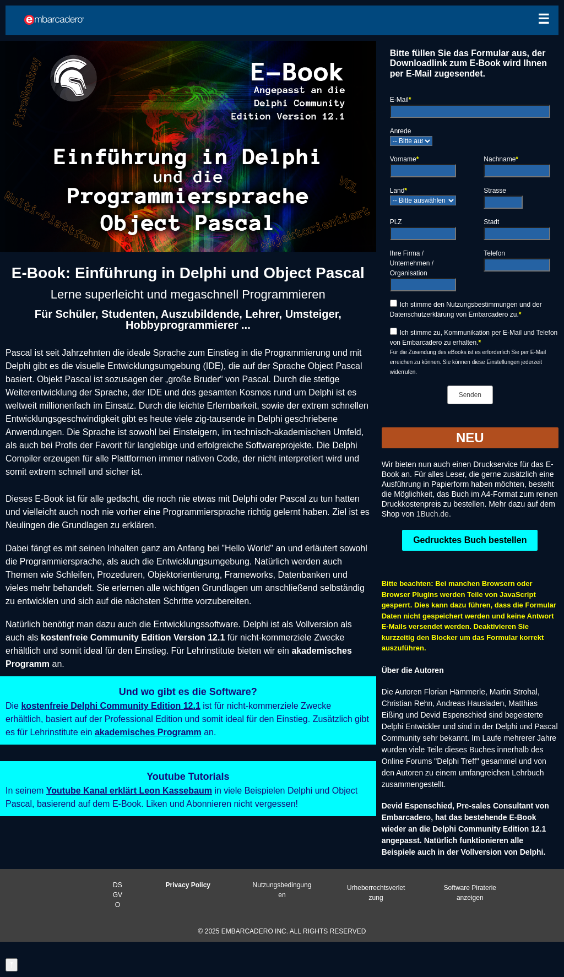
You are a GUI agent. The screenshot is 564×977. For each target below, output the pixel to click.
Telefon (494, 253)
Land (398, 190)
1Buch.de (432, 513)
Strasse (495, 190)
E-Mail (400, 100)
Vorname (404, 159)
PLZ (396, 222)
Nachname (501, 159)
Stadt (491, 222)
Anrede (400, 131)
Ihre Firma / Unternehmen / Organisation (411, 263)
